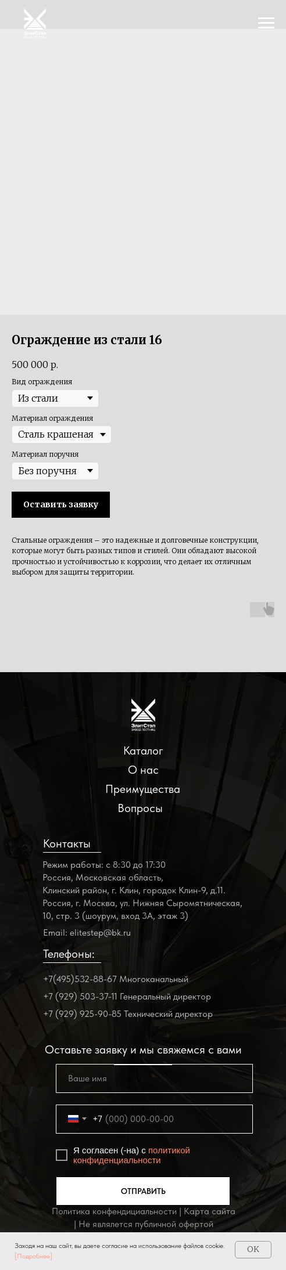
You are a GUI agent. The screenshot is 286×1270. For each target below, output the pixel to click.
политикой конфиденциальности (131, 1155)
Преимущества (142, 789)
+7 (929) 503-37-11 (80, 996)
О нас (143, 770)
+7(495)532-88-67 (80, 978)
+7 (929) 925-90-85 (82, 1013)
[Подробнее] (33, 1256)
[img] (143, 715)
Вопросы (140, 808)
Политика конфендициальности (114, 1211)
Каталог (143, 750)
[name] (154, 1078)
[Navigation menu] (266, 23)
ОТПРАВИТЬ (143, 1191)
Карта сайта (209, 1211)
